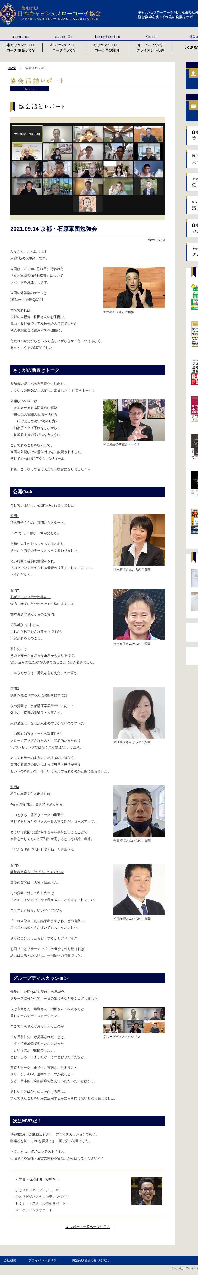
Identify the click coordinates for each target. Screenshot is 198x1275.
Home (12, 68)
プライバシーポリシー (44, 1260)
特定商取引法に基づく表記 (90, 1260)
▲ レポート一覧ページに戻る (87, 1227)
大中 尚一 (52, 1179)
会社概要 (10, 1260)
